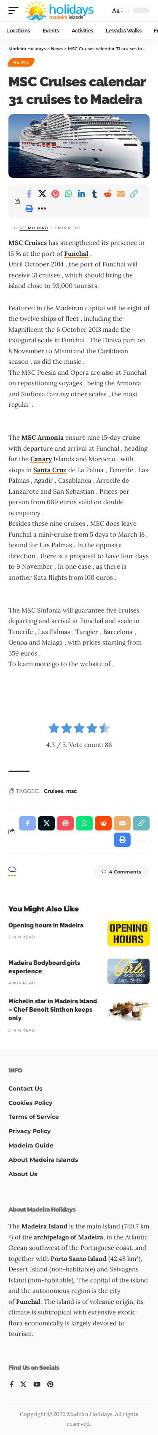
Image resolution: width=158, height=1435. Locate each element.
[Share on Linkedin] (81, 194)
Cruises (53, 791)
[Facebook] (11, 1385)
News (21, 62)
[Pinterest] (50, 1385)
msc (71, 791)
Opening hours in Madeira (45, 925)
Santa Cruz (50, 470)
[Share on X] (42, 194)
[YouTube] (37, 1385)
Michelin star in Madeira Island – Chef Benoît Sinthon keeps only (52, 1010)
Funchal (76, 254)
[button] (15, 10)
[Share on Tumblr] (94, 194)
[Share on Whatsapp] (68, 194)
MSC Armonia (42, 437)
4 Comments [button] (121, 872)
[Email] (120, 194)
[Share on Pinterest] (55, 194)
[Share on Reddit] (107, 194)
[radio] (53, 730)
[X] (23, 1385)
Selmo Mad (33, 228)
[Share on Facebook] (29, 194)
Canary (41, 459)
